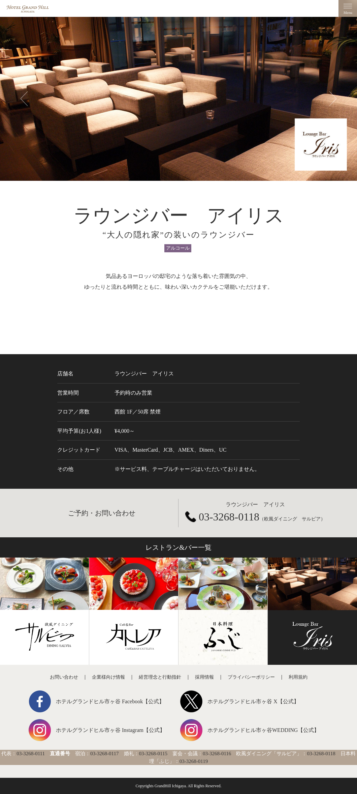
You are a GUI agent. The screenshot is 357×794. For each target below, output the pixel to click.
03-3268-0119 (194, 761)
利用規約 (298, 677)
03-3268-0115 (153, 753)
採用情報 (204, 677)
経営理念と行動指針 (160, 677)
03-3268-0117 (104, 753)
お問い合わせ (64, 677)
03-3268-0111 (31, 753)
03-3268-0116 (217, 753)
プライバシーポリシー (251, 677)
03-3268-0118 (229, 517)
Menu (347, 8)
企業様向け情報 (108, 677)
